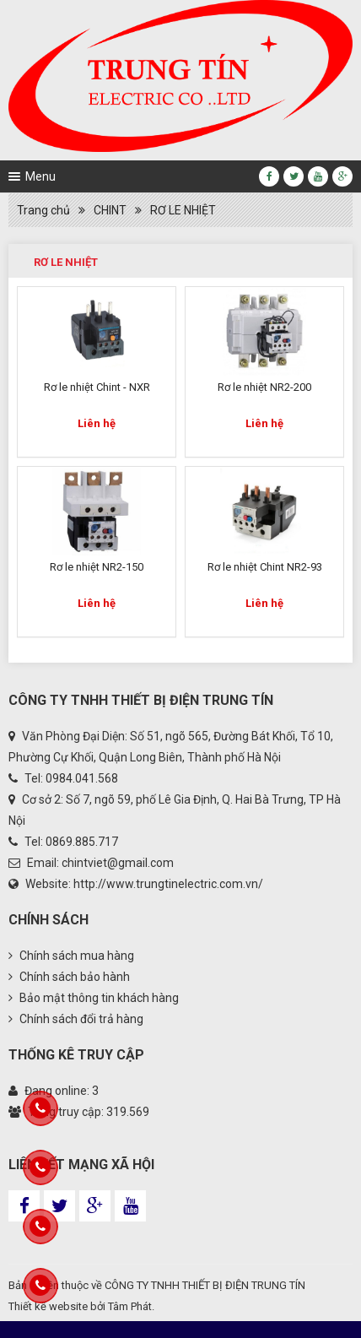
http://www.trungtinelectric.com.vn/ (168, 884)
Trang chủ (43, 210)
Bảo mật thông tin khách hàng (93, 998)
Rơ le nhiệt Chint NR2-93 (264, 567)
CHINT (110, 210)
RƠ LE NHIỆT (183, 210)
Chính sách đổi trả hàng (75, 1019)
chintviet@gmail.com (118, 862)
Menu (40, 176)
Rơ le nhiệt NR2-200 (264, 387)
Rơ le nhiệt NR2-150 (96, 567)
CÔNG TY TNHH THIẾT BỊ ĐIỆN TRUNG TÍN (205, 1285)
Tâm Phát (130, 1306)
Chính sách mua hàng (71, 955)
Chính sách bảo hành (69, 976)
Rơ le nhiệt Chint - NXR (97, 387)
